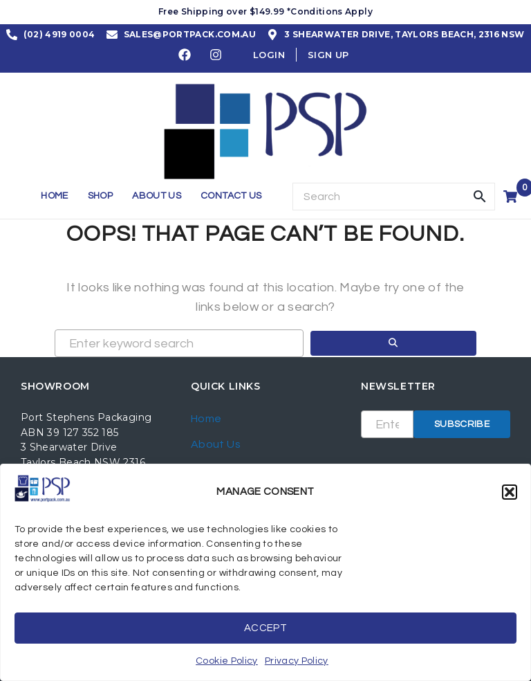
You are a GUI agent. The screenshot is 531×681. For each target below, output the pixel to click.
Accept (265, 628)
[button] (509, 492)
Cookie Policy (227, 661)
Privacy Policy (296, 661)
